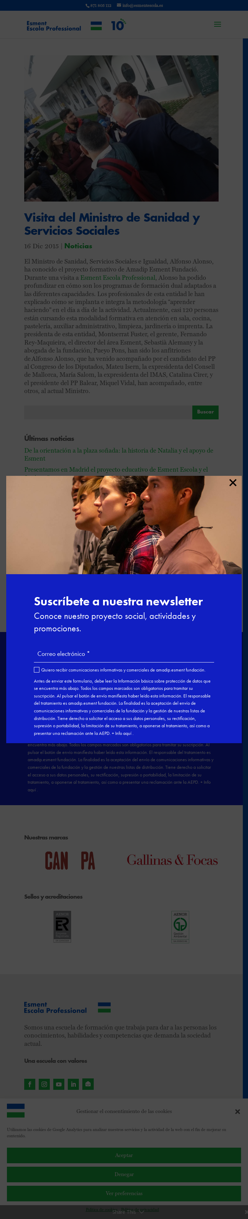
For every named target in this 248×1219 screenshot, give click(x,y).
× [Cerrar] (233, 481)
